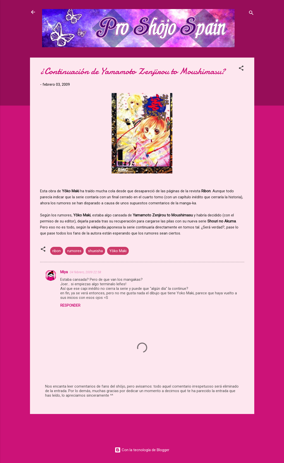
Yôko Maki (118, 251)
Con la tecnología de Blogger (142, 450)
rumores (74, 251)
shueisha (95, 251)
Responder (70, 305)
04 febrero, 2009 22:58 (85, 272)
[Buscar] (251, 13)
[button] (241, 69)
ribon (56, 251)
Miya (64, 272)
